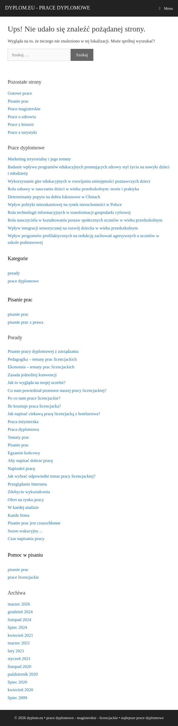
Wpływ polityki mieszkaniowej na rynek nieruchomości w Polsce (65, 204)
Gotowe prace (20, 93)
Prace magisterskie (24, 108)
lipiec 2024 (17, 627)
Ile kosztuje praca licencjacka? (34, 406)
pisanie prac (18, 314)
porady (14, 273)
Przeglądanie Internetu (27, 484)
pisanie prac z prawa (25, 322)
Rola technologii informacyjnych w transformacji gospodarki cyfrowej (69, 212)
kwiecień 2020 (20, 689)
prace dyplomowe (23, 281)
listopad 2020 (19, 666)
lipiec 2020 (17, 682)
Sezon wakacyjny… (25, 531)
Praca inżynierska (23, 421)
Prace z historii (21, 124)
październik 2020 (23, 674)
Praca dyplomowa (23, 429)
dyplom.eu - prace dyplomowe (47, 7)
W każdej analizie (23, 507)
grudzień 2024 (20, 611)
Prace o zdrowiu (22, 116)
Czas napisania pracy (26, 538)
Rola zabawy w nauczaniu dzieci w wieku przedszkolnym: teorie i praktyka (73, 188)
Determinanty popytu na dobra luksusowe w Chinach (54, 196)
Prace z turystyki (22, 132)
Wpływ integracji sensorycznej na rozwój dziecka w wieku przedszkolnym (73, 228)
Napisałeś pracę (21, 468)
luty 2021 (16, 650)
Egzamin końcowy (24, 452)
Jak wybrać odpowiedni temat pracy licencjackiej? (51, 476)
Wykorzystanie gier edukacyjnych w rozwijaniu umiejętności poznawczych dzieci (79, 181)
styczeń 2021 (19, 658)
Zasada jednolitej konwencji (32, 374)
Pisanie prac (18, 101)
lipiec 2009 (17, 697)
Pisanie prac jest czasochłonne (34, 523)
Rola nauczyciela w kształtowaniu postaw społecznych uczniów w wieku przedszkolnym (85, 220)
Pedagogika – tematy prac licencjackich (42, 359)
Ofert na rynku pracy (26, 499)
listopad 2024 (19, 619)
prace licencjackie (23, 577)
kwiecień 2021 (20, 635)
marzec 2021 (19, 643)
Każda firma (18, 515)
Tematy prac (18, 437)
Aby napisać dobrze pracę (30, 460)
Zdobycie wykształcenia (29, 491)
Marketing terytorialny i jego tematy (39, 159)
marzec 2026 (19, 604)
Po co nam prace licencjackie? (34, 398)
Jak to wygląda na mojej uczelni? (36, 382)
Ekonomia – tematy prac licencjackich (41, 367)
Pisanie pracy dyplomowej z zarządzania (43, 351)
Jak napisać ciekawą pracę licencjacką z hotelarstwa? (54, 413)
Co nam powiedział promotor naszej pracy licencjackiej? (57, 390)
